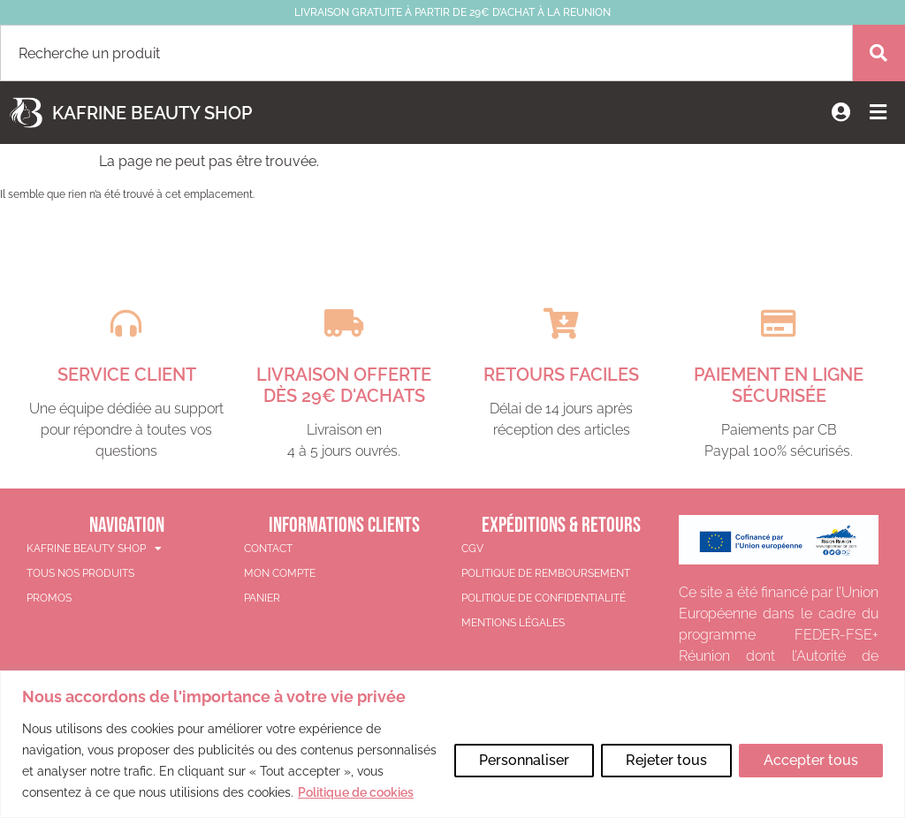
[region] (452, 733)
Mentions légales (513, 622)
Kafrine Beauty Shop (152, 113)
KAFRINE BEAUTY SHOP (94, 547)
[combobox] (426, 53)
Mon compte (280, 572)
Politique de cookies (130, 792)
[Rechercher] (878, 53)
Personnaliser (520, 749)
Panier (262, 597)
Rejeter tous (663, 749)
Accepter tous (810, 749)
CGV (472, 548)
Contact (268, 548)
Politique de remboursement (545, 572)
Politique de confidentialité (543, 597)
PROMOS (49, 597)
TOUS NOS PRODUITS (80, 572)
